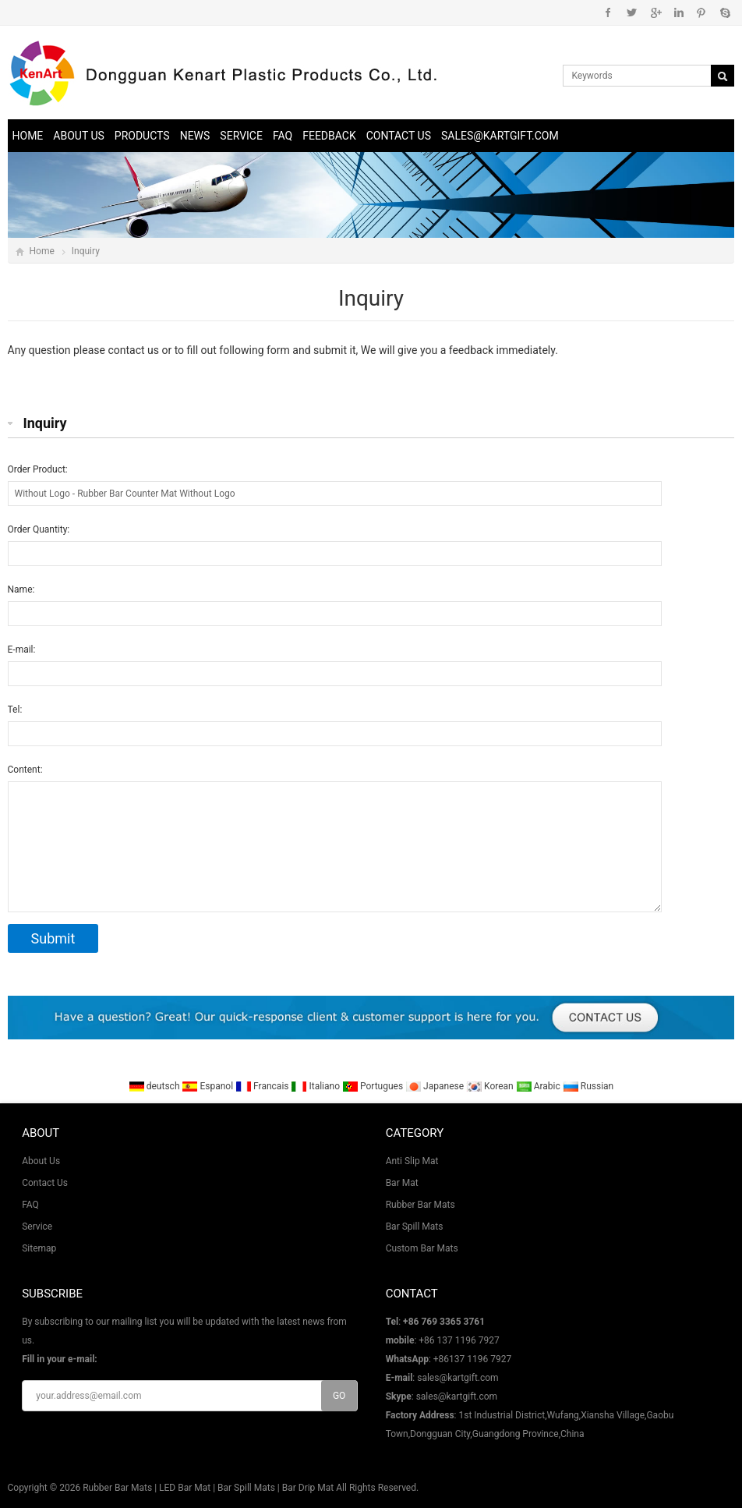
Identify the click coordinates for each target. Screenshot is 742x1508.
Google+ (655, 12)
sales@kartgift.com (500, 135)
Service (241, 135)
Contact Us (398, 135)
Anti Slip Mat (412, 1161)
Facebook (608, 12)
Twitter (631, 12)
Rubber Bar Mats (420, 1204)
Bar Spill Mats (414, 1226)
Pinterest (701, 12)
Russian (588, 1086)
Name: (21, 589)
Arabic (538, 1086)
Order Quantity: (39, 529)
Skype (724, 12)
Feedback (329, 135)
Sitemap (39, 1248)
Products (142, 135)
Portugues (372, 1086)
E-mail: (22, 649)
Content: (25, 769)
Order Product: (38, 469)
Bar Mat (402, 1182)
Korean (490, 1086)
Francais (261, 1086)
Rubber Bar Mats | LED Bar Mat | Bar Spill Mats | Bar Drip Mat (208, 1487)
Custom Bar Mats (422, 1248)
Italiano (315, 1086)
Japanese (434, 1086)
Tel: (15, 709)
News (195, 135)
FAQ (282, 135)
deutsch (154, 1086)
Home (28, 135)
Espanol (207, 1086)
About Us (78, 135)
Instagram (678, 12)
